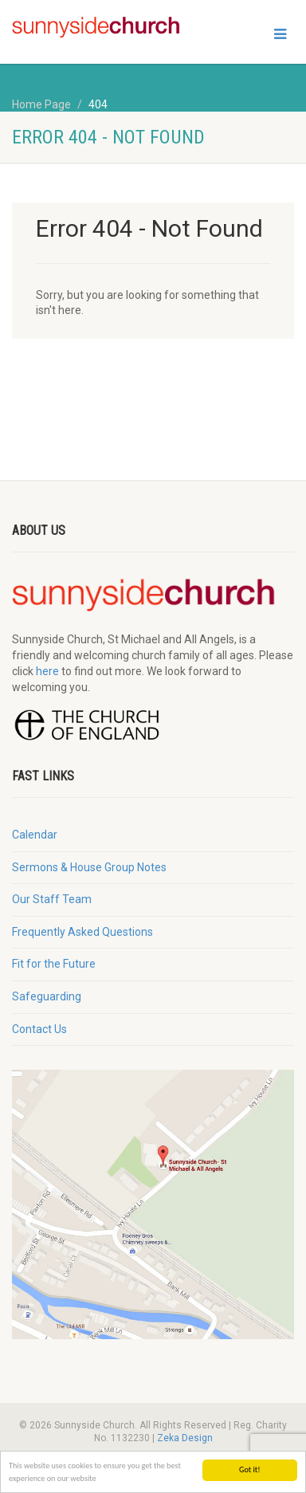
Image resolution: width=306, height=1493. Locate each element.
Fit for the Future (54, 963)
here (47, 671)
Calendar (34, 834)
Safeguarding (46, 996)
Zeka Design (185, 1438)
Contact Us (39, 1029)
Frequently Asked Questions (82, 931)
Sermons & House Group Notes (89, 867)
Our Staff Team (52, 899)
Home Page (41, 104)
